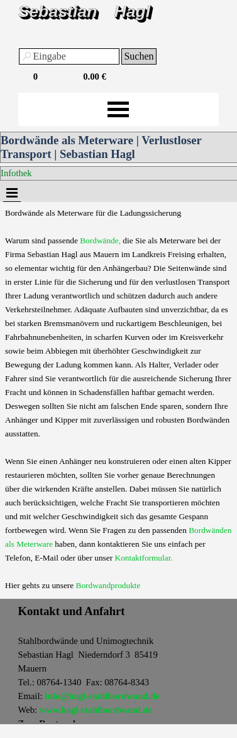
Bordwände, (100, 240)
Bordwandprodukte (108, 585)
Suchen (138, 56)
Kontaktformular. (144, 557)
